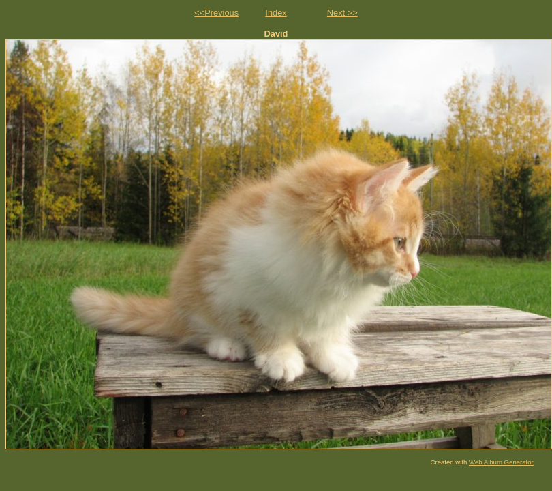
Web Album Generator (501, 462)
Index (275, 13)
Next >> (342, 13)
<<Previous (216, 13)
